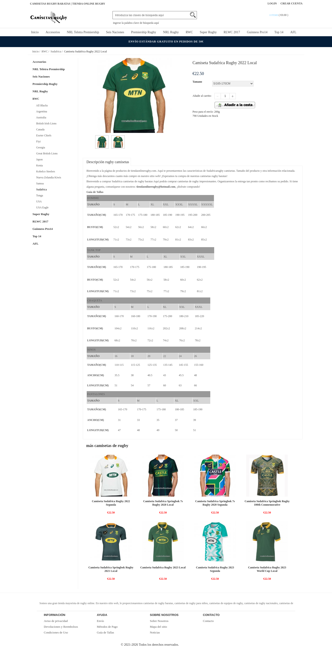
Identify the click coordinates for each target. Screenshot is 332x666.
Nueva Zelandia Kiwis (48, 177)
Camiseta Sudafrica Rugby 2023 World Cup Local (267, 569)
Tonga (39, 195)
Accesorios (53, 32)
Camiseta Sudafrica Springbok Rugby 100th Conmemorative (267, 503)
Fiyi (38, 141)
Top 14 (278, 32)
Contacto (208, 621)
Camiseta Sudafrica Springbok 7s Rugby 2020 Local (163, 503)
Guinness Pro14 (257, 32)
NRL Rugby (171, 32)
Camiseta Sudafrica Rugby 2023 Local (163, 567)
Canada (39, 129)
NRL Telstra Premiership (83, 32)
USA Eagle (42, 207)
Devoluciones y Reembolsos (61, 626)
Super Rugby (208, 32)
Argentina (41, 111)
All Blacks (41, 105)
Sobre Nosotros (159, 621)
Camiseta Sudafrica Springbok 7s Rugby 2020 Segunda (215, 503)
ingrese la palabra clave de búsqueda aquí (136, 22)
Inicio (35, 32)
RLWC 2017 (232, 32)
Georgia (40, 147)
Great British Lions (46, 153)
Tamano (197, 81)
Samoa (39, 183)
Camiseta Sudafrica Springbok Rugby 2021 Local (110, 569)
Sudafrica (55, 51)
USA (38, 201)
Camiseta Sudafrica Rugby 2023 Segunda (215, 569)
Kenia (39, 165)
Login (272, 3)
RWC (189, 32)
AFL (293, 32)
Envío (100, 621)
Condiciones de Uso (56, 632)
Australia (40, 117)
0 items (274, 15)
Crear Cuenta (291, 3)
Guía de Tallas (105, 632)
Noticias (155, 632)
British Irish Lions (45, 123)
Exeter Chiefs (43, 135)
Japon (39, 159)
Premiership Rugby (143, 32)
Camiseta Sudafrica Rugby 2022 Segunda (111, 503)
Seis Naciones (115, 32)
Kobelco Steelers (45, 171)
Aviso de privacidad (56, 621)
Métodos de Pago (107, 626)
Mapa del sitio (158, 626)
